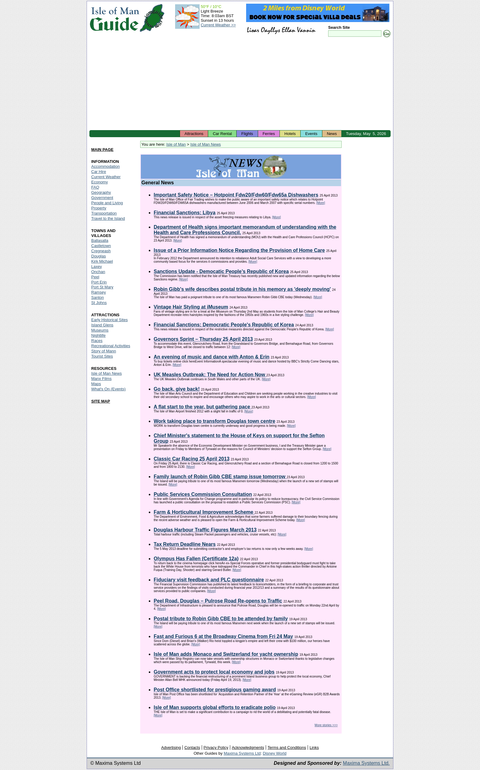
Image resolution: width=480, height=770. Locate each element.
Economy (99, 182)
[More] (320, 203)
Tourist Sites (102, 356)
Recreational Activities (110, 346)
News (332, 133)
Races (97, 340)
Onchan (98, 271)
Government (102, 197)
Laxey (96, 266)
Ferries (269, 133)
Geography (101, 192)
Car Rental (222, 133)
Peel (95, 277)
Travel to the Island (108, 218)
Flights (247, 133)
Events (311, 133)
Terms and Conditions (287, 747)
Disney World (275, 753)
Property (98, 208)
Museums (99, 330)
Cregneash (101, 251)
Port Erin (99, 282)
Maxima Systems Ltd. (366, 763)
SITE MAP (100, 401)
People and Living (107, 203)
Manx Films (101, 378)
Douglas (98, 256)
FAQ (95, 187)
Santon (97, 297)
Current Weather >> (218, 25)
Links (314, 747)
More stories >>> (326, 725)
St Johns (99, 302)
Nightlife (98, 335)
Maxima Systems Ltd (242, 753)
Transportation (104, 213)
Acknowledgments (248, 747)
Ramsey (98, 292)
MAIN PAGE (102, 149)
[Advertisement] (240, 84)
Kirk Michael (102, 261)
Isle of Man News (205, 144)
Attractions (194, 133)
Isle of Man (176, 144)
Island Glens (102, 325)
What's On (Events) (108, 389)
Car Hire (98, 171)
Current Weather (106, 177)
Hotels (290, 133)
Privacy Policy (216, 747)
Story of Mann (103, 351)
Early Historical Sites (109, 319)
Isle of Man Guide (114, 18)
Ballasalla (99, 240)
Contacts (192, 747)
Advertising (171, 747)
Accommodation (105, 166)
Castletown (101, 245)
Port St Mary (102, 287)
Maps (96, 383)
